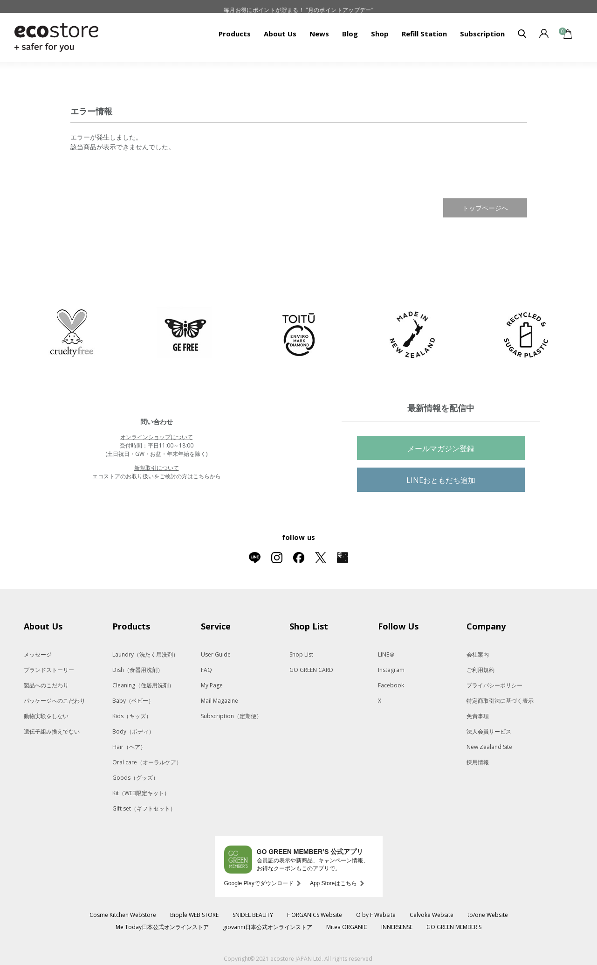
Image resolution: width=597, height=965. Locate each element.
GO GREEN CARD (311, 670)
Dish (137, 670)
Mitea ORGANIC (346, 927)
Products (235, 33)
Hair (129, 747)
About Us (280, 33)
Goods (135, 778)
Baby (133, 701)
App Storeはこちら (333, 883)
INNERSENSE (396, 927)
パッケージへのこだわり (54, 701)
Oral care (147, 762)
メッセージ (38, 654)
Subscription (482, 33)
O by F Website (376, 915)
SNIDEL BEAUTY (253, 915)
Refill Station (424, 33)
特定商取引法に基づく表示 (500, 701)
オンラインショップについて (156, 437)
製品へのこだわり (46, 685)
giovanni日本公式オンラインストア (267, 927)
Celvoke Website (431, 915)
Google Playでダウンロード (259, 883)
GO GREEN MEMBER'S (453, 927)
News (319, 33)
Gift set (144, 808)
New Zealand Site (489, 747)
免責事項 (478, 716)
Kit (141, 793)
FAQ (206, 670)
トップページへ (485, 207)
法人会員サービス (489, 731)
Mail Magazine (219, 701)
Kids (131, 716)
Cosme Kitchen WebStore (122, 915)
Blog (350, 33)
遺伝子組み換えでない (52, 731)
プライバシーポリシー (494, 685)
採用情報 (478, 762)
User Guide (216, 654)
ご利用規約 (480, 670)
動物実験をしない (46, 716)
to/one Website (487, 915)
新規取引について (156, 468)
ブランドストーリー (49, 670)
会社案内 (478, 654)
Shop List (301, 654)
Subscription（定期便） (231, 716)
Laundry (145, 654)
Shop (380, 33)
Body (133, 731)
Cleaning (143, 685)
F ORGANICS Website (314, 915)
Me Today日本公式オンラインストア (162, 927)
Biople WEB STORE (194, 915)
